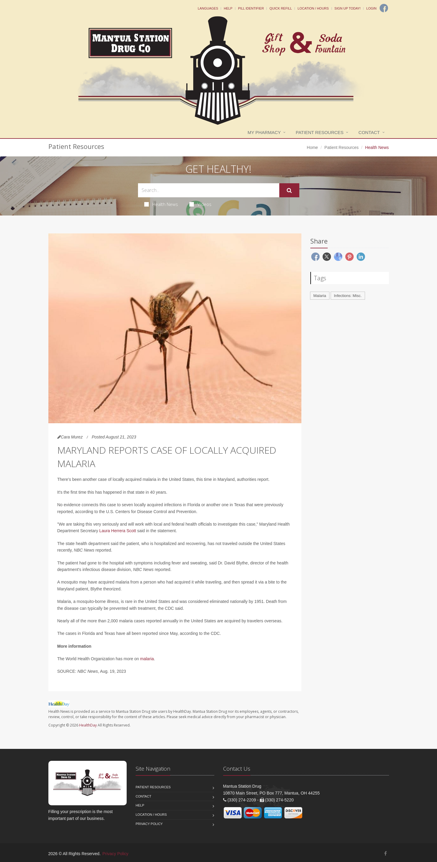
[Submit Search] (289, 190)
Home (312, 147)
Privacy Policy (149, 824)
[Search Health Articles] (208, 190)
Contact (369, 132)
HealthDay (88, 725)
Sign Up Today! (348, 8)
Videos (200, 204)
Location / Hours (313, 8)
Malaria (319, 295)
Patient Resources (320, 132)
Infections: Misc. (348, 295)
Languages (208, 8)
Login (371, 8)
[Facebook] (384, 8)
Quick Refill (280, 8)
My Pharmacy (264, 132)
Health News (161, 204)
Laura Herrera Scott (118, 530)
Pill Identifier (251, 8)
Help (228, 8)
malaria (147, 658)
